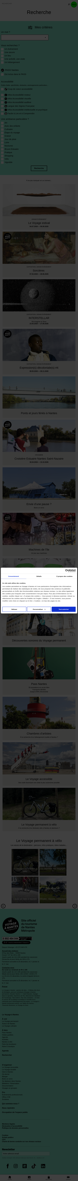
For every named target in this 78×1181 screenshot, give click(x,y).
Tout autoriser (64, 609)
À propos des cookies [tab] (64, 576)
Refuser (14, 609)
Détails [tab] (39, 576)
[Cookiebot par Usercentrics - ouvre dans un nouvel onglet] (67, 570)
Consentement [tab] (13, 576)
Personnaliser (39, 609)
